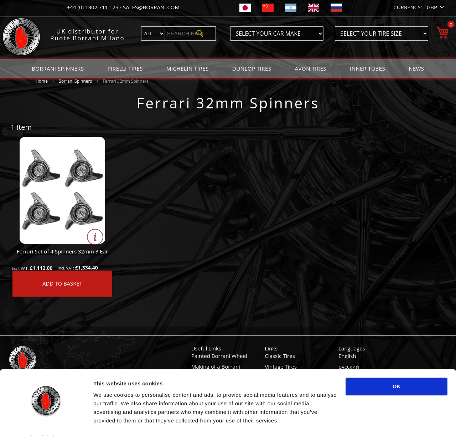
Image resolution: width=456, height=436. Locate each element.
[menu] (228, 68)
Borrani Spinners (75, 81)
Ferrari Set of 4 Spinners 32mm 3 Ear (62, 251)
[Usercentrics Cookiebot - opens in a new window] (46, 422)
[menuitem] (57, 68)
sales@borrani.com (151, 7)
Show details (109, 422)
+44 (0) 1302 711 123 (93, 7)
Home (42, 81)
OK (397, 368)
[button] (435, 7)
